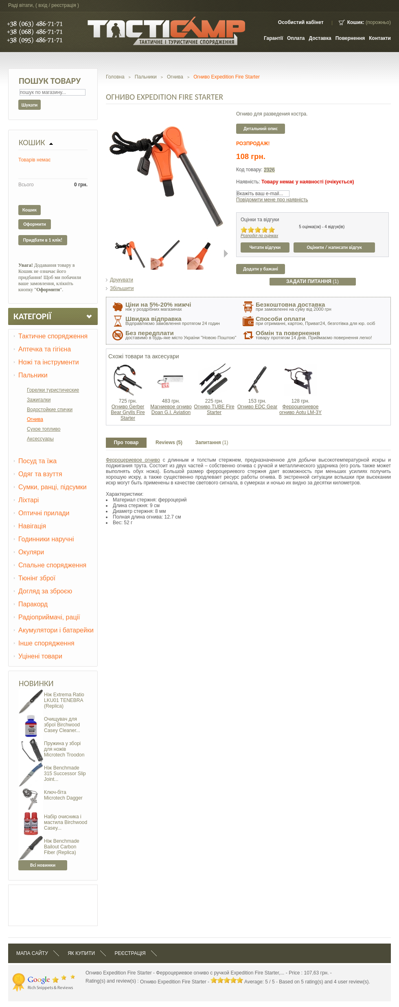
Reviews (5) (169, 442)
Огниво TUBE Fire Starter (214, 409)
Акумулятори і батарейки (56, 630)
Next (226, 253)
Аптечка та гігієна (44, 349)
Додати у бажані (260, 269)
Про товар (126, 442)
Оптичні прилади (44, 513)
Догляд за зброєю (45, 591)
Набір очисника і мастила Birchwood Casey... (65, 822)
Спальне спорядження (52, 565)
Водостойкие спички (49, 409)
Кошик (32, 142)
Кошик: (355, 22)
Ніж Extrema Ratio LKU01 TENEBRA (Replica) (64, 700)
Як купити (81, 953)
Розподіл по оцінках (259, 235)
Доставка (320, 38)
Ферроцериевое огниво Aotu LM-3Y (300, 409)
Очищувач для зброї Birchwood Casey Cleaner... (62, 724)
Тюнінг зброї (36, 578)
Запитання (211, 442)
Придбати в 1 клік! (42, 240)
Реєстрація (129, 953)
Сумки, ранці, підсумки (52, 487)
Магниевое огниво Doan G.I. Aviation (170, 409)
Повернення (350, 38)
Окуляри (31, 552)
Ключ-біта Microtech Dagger (63, 795)
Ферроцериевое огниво (133, 460)
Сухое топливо (43, 429)
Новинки (36, 683)
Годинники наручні (46, 539)
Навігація (32, 526)
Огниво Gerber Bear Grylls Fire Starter (128, 412)
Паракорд (33, 604)
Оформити (34, 224)
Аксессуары (40, 439)
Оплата (296, 38)
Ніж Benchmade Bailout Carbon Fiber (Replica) (61, 846)
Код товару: (250, 169)
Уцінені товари (40, 656)
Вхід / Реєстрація (57, 5)
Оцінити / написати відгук (334, 247)
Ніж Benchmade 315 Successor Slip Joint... (65, 773)
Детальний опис (260, 128)
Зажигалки (38, 400)
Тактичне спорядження (53, 336)
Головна (115, 77)
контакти (380, 38)
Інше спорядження (46, 643)
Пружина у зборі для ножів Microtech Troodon (64, 749)
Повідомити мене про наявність (272, 200)
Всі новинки (42, 865)
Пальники (33, 375)
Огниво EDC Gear (257, 407)
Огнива (35, 419)
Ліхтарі (28, 500)
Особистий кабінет (301, 22)
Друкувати (121, 280)
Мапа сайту (32, 953)
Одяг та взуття (40, 474)
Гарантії (273, 38)
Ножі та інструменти (48, 362)
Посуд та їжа (37, 461)
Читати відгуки (265, 247)
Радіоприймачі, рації (49, 617)
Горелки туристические (53, 390)
